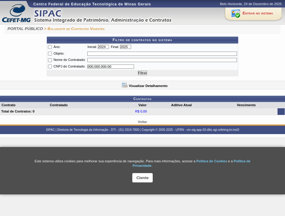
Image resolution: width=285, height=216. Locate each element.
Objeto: (59, 53)
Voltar (142, 122)
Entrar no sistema (258, 13)
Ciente (142, 178)
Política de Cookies (211, 161)
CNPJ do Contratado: (70, 66)
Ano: (57, 47)
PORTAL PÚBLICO (25, 28)
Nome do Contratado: (70, 60)
